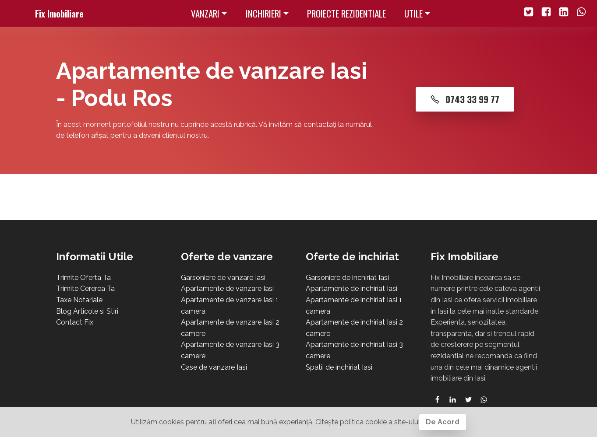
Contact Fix (74, 322)
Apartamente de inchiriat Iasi (351, 288)
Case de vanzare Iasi (214, 367)
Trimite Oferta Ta (83, 277)
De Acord (442, 422)
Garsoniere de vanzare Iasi (223, 277)
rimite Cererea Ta (87, 288)
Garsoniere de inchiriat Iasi (347, 277)
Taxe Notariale (79, 300)
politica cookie (363, 422)
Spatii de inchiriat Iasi (339, 367)
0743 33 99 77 (465, 99)
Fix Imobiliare (59, 13)
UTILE (413, 13)
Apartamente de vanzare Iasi (227, 288)
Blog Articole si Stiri (87, 311)
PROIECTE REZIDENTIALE (346, 13)
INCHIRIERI (263, 13)
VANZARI (205, 13)
